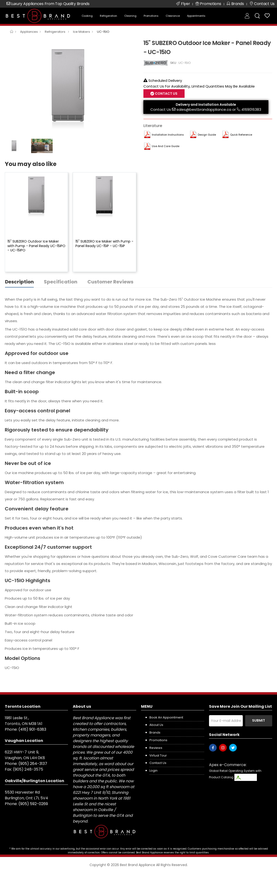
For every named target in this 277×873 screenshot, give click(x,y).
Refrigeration (108, 16)
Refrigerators (55, 31)
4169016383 (251, 109)
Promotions (151, 16)
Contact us (157, 763)
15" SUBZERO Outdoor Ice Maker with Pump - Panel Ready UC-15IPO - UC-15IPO (36, 245)
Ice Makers (81, 31)
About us (156, 725)
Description (19, 281)
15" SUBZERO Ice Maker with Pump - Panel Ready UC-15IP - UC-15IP (104, 243)
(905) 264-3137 (32, 763)
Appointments (196, 16)
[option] (70, 87)
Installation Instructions (168, 135)
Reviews (155, 748)
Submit (258, 720)
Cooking (87, 16)
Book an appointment (166, 717)
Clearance (173, 16)
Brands (154, 732)
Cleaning (130, 16)
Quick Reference (241, 135)
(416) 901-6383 (32, 729)
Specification (60, 281)
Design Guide (207, 135)
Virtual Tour (158, 755)
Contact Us (165, 93)
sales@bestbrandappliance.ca (203, 109)
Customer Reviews (110, 281)
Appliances (29, 31)
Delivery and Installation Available (206, 104)
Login (153, 770)
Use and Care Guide (165, 146)
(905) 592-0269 (33, 804)
